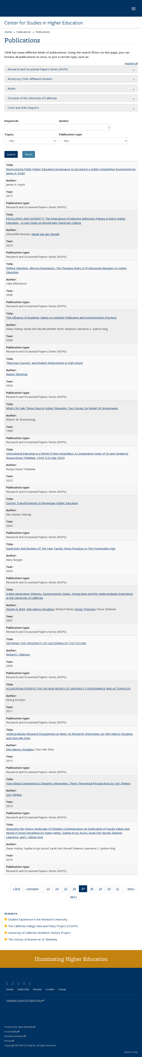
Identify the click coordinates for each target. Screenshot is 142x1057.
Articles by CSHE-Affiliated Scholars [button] (30, 79)
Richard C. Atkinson (18, 654)
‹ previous (33, 889)
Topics (9, 134)
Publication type (70, 134)
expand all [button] (131, 63)
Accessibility (11, 1031)
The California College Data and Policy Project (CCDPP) (43, 926)
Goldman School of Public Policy (25, 1000)
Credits (50, 989)
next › (132, 889)
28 (93, 889)
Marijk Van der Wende (45, 234)
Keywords (11, 121)
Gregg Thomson (85, 609)
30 (110, 889)
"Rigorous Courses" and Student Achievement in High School (44, 363)
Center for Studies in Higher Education (43, 22)
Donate (37, 989)
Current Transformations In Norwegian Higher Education (42, 503)
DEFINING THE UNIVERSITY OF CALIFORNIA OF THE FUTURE (46, 643)
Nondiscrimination (15, 1036)
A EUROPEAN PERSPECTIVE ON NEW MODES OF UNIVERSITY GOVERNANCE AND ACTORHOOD (68, 688)
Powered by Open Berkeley (19, 1027)
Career (62, 989)
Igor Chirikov (14, 794)
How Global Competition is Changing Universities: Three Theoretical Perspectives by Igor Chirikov (68, 783)
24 (58, 889)
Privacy (9, 1040)
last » (75, 897)
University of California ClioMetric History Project (39, 933)
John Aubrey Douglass (40, 609)
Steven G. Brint (15, 609)
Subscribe (23, 989)
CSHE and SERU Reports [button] (23, 108)
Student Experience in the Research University (37, 919)
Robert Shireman (17, 374)
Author (64, 121)
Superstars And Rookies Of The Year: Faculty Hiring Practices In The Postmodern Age (60, 548)
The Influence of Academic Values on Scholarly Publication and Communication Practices (61, 317)
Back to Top (131, 1052)
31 (119, 889)
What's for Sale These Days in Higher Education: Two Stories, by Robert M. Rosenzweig (62, 408)
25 (67, 889)
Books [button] (12, 88)
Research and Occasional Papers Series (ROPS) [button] (38, 69)
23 (49, 889)
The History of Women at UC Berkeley (32, 939)
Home (8, 32)
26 (75, 889)
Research (10, 913)
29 (101, 889)
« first (18, 889)
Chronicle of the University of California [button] (32, 98)
